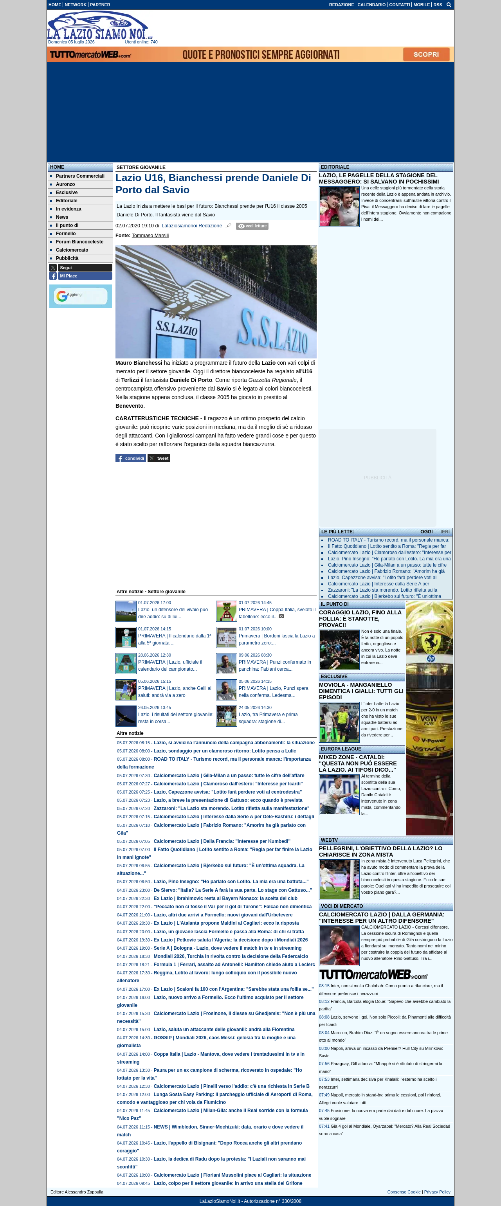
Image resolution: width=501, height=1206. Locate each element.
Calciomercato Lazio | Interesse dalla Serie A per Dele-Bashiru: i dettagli (234, 816)
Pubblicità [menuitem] (64, 258)
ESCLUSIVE (334, 676)
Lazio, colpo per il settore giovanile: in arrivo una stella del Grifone (228, 1183)
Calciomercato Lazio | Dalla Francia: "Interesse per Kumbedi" (222, 841)
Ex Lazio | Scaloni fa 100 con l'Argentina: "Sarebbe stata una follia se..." (234, 989)
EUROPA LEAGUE (341, 749)
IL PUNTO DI (335, 604)
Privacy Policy (437, 1192)
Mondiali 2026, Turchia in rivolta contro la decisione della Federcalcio (231, 956)
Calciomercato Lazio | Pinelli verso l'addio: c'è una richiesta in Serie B (232, 1086)
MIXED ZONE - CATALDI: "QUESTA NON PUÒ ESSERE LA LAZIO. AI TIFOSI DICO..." (358, 763)
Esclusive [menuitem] (63, 192)
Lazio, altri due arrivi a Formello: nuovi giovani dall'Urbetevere (223, 915)
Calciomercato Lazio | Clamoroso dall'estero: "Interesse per (389, 552)
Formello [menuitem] (63, 233)
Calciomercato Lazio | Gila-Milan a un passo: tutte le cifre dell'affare (229, 775)
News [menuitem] (59, 217)
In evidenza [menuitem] (65, 209)
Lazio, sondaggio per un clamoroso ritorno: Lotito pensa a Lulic (225, 751)
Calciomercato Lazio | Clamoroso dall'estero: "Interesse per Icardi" (228, 784)
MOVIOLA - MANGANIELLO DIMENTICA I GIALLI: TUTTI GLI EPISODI (361, 691)
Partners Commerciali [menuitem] (77, 176)
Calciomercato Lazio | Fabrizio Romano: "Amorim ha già (386, 571)
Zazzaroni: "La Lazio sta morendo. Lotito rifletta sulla (382, 590)
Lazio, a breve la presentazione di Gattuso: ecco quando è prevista (228, 800)
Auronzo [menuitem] (62, 184)
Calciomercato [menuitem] (69, 250)
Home (57, 167)
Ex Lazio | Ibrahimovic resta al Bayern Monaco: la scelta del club (225, 898)
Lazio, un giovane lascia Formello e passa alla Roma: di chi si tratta (229, 931)
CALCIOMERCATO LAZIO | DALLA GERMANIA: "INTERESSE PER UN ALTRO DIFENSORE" (382, 917)
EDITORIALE (335, 167)
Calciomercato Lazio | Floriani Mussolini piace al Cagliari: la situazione (233, 1175)
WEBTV (329, 840)
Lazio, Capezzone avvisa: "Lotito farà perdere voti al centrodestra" (228, 792)
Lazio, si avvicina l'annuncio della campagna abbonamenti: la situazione (234, 742)
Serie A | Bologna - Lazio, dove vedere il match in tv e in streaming (228, 948)
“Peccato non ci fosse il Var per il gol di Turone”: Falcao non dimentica (233, 906)
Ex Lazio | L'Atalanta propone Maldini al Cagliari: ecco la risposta (226, 923)
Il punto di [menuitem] (64, 225)
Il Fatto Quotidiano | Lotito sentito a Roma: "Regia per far (387, 546)
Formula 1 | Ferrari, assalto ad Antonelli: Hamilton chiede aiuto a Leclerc (234, 964)
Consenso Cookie (404, 1192)
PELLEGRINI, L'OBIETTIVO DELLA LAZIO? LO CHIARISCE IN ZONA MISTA (380, 851)
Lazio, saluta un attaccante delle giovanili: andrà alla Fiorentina (224, 1029)
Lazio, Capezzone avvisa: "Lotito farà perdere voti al (382, 577)
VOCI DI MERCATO (342, 906)
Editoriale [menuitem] (63, 200)
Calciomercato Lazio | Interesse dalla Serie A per (378, 584)
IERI (445, 532)
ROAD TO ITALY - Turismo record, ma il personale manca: (388, 540)
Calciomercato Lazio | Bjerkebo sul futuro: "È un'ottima (384, 596)
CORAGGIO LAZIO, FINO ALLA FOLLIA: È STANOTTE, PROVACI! (360, 618)
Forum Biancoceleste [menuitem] (76, 242)
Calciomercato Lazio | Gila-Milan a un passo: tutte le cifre (387, 565)
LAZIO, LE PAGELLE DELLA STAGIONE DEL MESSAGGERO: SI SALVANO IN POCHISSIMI (379, 178)
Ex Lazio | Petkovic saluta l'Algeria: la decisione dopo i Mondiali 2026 (231, 940)
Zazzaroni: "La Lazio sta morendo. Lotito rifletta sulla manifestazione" (232, 808)
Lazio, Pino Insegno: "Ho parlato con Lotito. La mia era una (389, 559)
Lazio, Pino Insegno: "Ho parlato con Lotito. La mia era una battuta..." (231, 881)
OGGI (426, 532)
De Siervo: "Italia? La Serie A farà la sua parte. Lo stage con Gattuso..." (233, 890)
